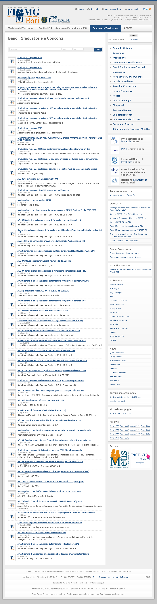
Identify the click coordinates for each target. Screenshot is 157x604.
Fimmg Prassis (115, 308)
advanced (134, 39)
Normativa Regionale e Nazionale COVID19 (128, 218)
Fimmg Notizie (116, 357)
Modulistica (119, 72)
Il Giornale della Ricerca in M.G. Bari (132, 129)
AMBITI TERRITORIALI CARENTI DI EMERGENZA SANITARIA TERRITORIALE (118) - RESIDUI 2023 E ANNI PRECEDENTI (59, 139)
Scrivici (94, 9)
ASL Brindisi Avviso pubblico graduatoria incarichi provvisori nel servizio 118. (51, 370)
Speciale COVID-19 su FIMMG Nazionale (126, 214)
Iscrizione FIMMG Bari (134, 181)
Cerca (97, 49)
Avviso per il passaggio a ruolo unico (34, 77)
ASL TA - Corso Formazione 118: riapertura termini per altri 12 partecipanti (50, 481)
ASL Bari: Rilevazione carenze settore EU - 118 (37, 179)
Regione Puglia (116, 292)
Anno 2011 (114, 438)
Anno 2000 (124, 426)
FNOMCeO (114, 312)
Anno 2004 (124, 430)
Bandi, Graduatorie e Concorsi (129, 67)
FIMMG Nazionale (117, 304)
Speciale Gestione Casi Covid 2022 (124, 241)
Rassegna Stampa (122, 110)
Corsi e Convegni (122, 100)
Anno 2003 (114, 430)
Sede (95, 577)
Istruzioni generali (117, 401)
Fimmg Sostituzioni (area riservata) (124, 253)
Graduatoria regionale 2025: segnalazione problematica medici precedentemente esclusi (57, 169)
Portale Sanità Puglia (118, 320)
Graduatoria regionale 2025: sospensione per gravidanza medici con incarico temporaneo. (57, 159)
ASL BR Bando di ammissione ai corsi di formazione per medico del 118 (49, 220)
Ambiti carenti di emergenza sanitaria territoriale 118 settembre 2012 (48, 544)
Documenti (118, 53)
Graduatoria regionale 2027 (29, 67)
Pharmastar (114, 381)
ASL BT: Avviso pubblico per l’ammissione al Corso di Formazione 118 (48, 331)
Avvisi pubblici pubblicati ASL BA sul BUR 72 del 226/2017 (43, 291)
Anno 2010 (145, 434)
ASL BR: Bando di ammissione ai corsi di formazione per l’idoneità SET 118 (50, 461)
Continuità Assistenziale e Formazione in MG (63, 28)
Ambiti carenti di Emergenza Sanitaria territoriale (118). (42, 410)
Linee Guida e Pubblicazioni (127, 62)
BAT (115, 413)
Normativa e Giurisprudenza (128, 76)
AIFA (111, 296)
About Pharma (116, 377)
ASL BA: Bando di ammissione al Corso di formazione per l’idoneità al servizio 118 (53, 440)
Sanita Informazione (118, 373)
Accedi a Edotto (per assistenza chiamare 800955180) (133, 172)
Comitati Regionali (122, 114)
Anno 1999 (114, 426)
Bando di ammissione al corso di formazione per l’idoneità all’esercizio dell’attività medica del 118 (59, 231)
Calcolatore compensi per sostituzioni (125, 257)
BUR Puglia (114, 289)
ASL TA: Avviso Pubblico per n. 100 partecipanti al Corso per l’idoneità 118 (50, 390)
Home (81, 9)
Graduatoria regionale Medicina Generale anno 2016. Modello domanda (49, 450)
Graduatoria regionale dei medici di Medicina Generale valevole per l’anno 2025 (53, 98)
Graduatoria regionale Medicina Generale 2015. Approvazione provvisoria (50, 380)
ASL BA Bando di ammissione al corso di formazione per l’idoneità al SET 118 (51, 271)
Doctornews (115, 365)
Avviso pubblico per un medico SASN (34, 200)
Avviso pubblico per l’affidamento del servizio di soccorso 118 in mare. (49, 491)
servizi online (133, 149)
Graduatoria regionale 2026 (29, 57)
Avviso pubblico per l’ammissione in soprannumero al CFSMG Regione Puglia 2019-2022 (56, 210)
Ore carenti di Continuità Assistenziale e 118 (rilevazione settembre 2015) (50, 321)
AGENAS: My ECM (117, 336)
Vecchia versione (113, 9)
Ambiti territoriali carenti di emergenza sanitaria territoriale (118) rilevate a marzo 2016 (56, 251)
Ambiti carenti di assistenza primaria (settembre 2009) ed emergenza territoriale (53, 554)
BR (119, 413)
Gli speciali (118, 105)
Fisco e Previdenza (122, 91)
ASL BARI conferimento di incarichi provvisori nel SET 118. (43, 311)
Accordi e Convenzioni (124, 86)
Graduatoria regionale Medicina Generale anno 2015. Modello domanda (49, 523)
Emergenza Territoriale (105, 28)
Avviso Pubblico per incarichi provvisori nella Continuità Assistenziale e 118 (51, 241)
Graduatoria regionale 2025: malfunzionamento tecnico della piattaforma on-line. (53, 149)
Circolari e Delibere (123, 81)
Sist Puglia (114, 324)
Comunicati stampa (123, 48)
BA (111, 413)
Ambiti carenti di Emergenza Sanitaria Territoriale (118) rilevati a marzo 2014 (51, 340)
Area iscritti (134, 9)
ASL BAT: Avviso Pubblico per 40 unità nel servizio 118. (41, 533)
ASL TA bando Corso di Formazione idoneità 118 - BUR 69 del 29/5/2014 (49, 501)
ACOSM (128, 28)
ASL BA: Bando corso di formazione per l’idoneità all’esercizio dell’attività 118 (52, 360)
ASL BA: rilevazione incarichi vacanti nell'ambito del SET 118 (44, 261)
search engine (112, 39)
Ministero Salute (116, 285)
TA (129, 413)
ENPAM (113, 332)
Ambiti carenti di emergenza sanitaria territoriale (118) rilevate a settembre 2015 (53, 281)
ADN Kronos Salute (118, 361)
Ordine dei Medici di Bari (120, 316)
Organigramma (105, 577)
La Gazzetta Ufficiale (118, 300)
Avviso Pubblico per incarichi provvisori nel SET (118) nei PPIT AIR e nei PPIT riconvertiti (56, 513)
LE (123, 413)
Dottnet (113, 369)
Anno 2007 (114, 434)
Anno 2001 (135, 426)
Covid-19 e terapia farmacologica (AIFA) (126, 226)
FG (126, 413)
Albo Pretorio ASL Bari (119, 328)
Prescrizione (119, 57)
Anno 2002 (145, 426)
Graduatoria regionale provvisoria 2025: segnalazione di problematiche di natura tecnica (57, 108)
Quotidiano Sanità (117, 353)
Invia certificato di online (132, 140)
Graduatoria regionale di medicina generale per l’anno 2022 (44, 190)
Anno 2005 (135, 430)
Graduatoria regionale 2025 (29, 128)
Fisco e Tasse (115, 385)
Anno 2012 (124, 438)
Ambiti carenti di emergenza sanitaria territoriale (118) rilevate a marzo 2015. (51, 301)
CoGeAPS (113, 340)
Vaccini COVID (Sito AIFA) (120, 222)
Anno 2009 (135, 434)
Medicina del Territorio (20, 28)
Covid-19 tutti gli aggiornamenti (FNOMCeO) (128, 230)
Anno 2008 (124, 434)
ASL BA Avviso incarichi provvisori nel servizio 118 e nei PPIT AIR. (46, 350)
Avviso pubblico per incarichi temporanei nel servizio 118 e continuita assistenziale (54, 430)
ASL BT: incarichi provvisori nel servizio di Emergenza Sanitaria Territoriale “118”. (53, 471)
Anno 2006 (145, 430)
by (121, 39)
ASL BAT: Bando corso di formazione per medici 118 (40, 400)
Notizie (116, 95)
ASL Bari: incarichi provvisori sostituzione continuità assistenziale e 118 (48, 420)
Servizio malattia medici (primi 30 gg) (125, 397)
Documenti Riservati (123, 124)
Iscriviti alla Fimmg (120, 577)
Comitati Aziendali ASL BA (126, 119)
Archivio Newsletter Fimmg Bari (123, 195)
